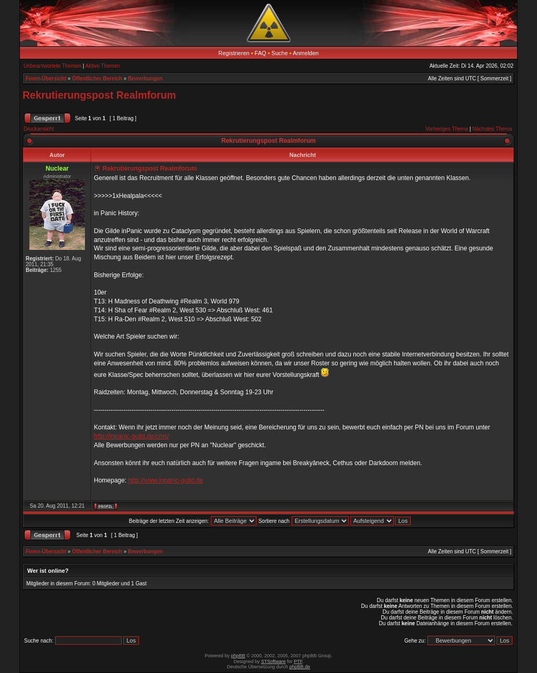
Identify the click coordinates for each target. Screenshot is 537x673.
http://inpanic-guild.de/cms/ (131, 436)
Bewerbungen (145, 78)
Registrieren (233, 53)
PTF (298, 661)
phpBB (238, 655)
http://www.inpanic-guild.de (165, 480)
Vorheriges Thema (446, 129)
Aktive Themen (103, 66)
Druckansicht (39, 129)
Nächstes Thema (492, 129)
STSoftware (273, 661)
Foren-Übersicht (46, 78)
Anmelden (306, 53)
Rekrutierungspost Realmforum (99, 95)
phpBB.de (299, 666)
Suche (280, 53)
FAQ (260, 53)
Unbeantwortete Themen (52, 66)
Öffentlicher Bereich (97, 78)
